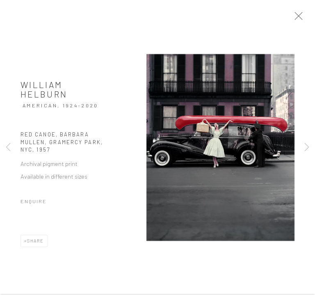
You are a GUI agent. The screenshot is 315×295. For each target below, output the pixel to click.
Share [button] (35, 243)
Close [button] (301, 18)
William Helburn (44, 92)
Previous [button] (8, 147)
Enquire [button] (34, 204)
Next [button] (307, 147)
